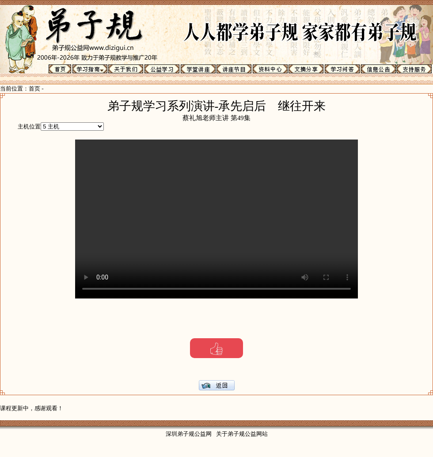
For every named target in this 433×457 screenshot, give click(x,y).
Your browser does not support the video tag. (216, 219)
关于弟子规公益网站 (242, 434)
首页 (34, 88)
